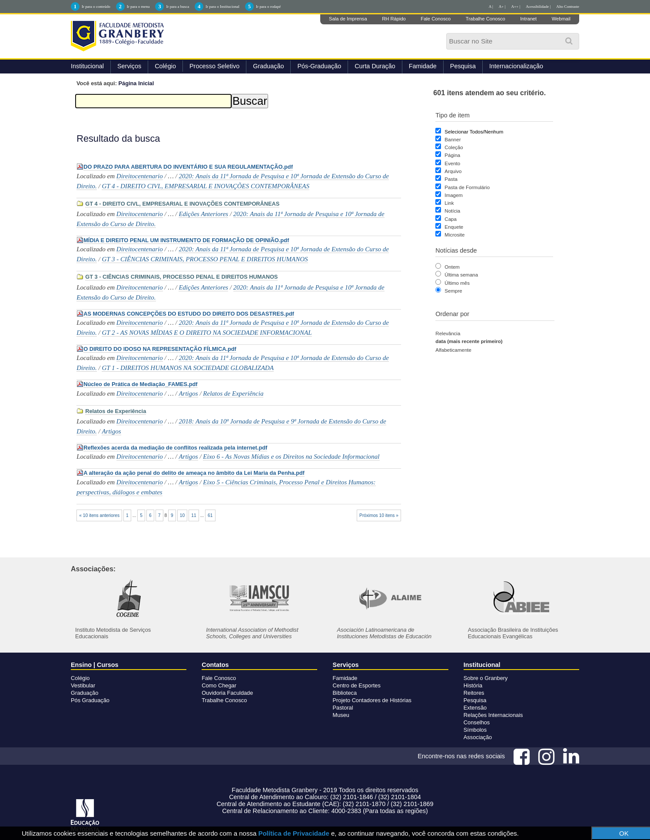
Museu (341, 715)
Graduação (268, 66)
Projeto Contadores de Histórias (372, 700)
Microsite (454, 234)
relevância (447, 333)
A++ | (516, 6)
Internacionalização (516, 66)
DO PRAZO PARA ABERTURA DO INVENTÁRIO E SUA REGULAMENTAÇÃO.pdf (188, 166)
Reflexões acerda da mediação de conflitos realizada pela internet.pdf (175, 447)
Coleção (453, 147)
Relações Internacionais (493, 715)
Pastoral (343, 707)
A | (491, 6)
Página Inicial (136, 83)
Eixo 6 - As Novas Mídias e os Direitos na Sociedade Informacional (291, 456)
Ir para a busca (177, 6)
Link (449, 203)
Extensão (475, 707)
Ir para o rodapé (268, 6)
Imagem (453, 195)
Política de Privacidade (293, 833)
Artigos (188, 393)
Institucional (87, 66)
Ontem (452, 267)
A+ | (502, 6)
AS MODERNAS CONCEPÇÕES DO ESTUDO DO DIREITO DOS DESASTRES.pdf (188, 313)
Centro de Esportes (357, 685)
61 (210, 515)
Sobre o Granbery (486, 678)
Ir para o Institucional (222, 6)
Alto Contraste (567, 6)
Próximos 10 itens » (378, 515)
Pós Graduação (90, 700)
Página (452, 155)
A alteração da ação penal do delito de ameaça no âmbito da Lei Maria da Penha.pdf (194, 473)
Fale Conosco (436, 18)
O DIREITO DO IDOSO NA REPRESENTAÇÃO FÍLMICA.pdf (159, 349)
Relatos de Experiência (233, 393)
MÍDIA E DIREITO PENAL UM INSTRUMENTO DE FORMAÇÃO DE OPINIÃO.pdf (186, 240)
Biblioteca (345, 693)
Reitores (474, 693)
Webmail (561, 18)
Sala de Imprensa (348, 18)
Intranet (528, 18)
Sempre (453, 290)
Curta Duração (375, 66)
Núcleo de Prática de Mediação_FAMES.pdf (140, 384)
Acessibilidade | (538, 6)
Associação (478, 737)
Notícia (452, 210)
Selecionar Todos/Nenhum (473, 131)
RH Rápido (394, 18)
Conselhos (477, 722)
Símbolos (475, 730)
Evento (452, 163)
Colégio (165, 66)
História (473, 685)
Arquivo (452, 171)
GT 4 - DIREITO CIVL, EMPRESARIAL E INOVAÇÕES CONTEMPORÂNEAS (205, 186)
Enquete (453, 227)
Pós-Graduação (319, 66)
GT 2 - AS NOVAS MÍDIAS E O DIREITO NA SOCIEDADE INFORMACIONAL (207, 332)
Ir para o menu (138, 6)
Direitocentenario (139, 176)
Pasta (450, 179)
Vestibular (83, 685)
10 (182, 515)
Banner (452, 139)
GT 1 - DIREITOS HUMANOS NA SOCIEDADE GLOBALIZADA (187, 367)
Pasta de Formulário (467, 187)
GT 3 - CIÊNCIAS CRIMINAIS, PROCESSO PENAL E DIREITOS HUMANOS (205, 259)
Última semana (461, 274)
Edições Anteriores (203, 213)
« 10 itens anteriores (99, 515)
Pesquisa (463, 66)
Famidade (423, 66)
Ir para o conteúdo (96, 6)
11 (193, 515)
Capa (450, 219)
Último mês (457, 283)
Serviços (129, 66)
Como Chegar (219, 685)
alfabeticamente (453, 350)
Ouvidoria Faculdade (227, 693)
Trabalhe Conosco (485, 18)
